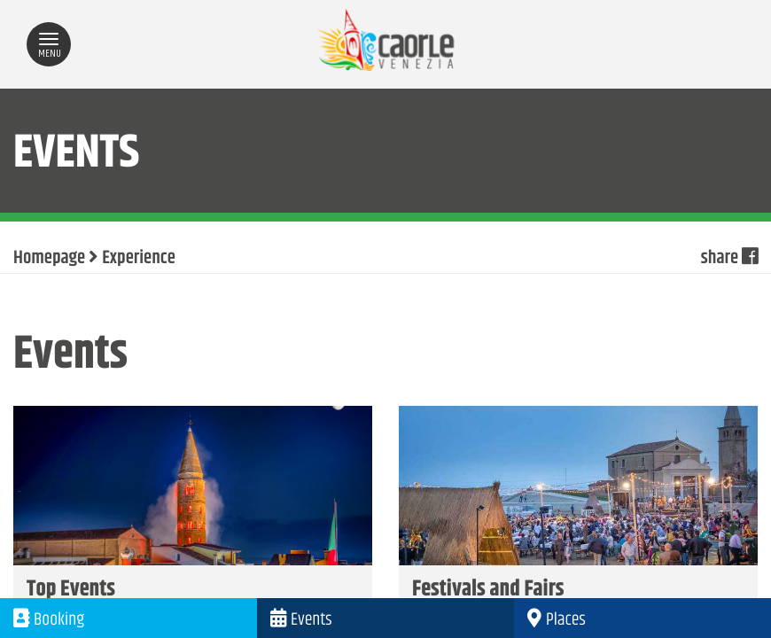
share (729, 259)
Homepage (49, 259)
